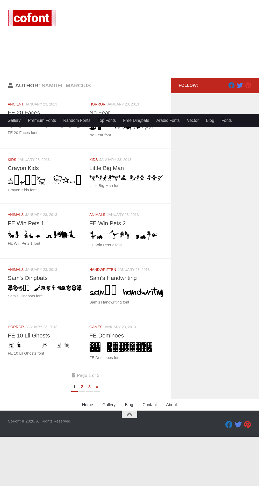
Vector (193, 120)
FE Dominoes (106, 385)
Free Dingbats (136, 120)
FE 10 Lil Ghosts (29, 385)
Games (96, 376)
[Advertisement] (129, 75)
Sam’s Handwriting (113, 327)
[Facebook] (231, 134)
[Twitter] (240, 134)
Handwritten (102, 319)
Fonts (226, 120)
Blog (210, 120)
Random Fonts (76, 120)
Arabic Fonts (168, 120)
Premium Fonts (42, 120)
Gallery (14, 120)
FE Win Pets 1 (26, 272)
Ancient (16, 153)
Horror (97, 153)
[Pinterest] (248, 134)
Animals (16, 264)
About (171, 454)
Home (87, 454)
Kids (12, 209)
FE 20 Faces (24, 162)
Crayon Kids (23, 217)
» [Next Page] (97, 436)
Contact (149, 454)
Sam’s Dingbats (28, 327)
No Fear (99, 162)
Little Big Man (106, 217)
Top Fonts (107, 120)
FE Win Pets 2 (107, 272)
